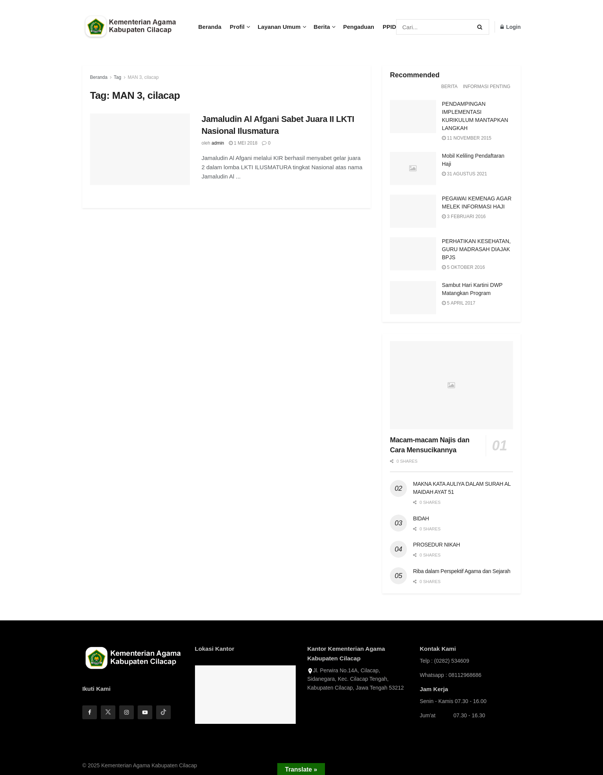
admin (218, 143)
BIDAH (421, 518)
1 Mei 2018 (243, 143)
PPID (389, 26)
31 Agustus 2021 (464, 174)
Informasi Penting (486, 86)
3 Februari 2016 (464, 216)
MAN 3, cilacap (143, 77)
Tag (117, 77)
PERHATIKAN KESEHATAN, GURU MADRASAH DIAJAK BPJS (476, 249)
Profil (237, 26)
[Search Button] (481, 27)
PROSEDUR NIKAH (436, 545)
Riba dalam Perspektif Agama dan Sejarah (461, 571)
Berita (322, 26)
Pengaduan (358, 26)
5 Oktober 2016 (463, 267)
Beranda (210, 26)
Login (510, 27)
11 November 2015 (466, 138)
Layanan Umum (279, 26)
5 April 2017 (458, 303)
